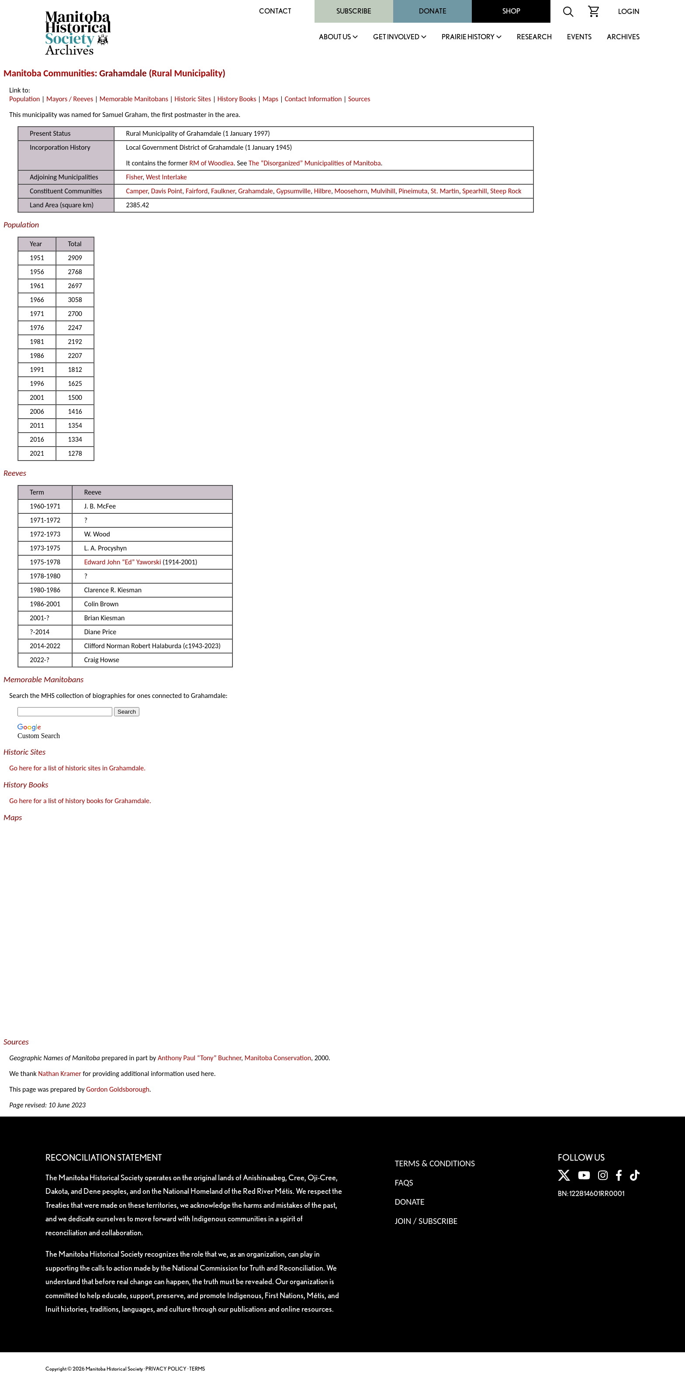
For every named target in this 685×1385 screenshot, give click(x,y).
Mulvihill (383, 191)
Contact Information (313, 99)
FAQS (404, 1182)
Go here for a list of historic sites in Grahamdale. (77, 768)
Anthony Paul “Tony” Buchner (199, 1058)
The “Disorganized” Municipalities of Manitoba (315, 163)
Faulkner (223, 191)
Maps (270, 99)
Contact (275, 11)
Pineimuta (412, 191)
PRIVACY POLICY (166, 1368)
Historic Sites (193, 99)
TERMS (197, 1368)
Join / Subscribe (426, 1221)
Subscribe (353, 11)
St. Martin (445, 191)
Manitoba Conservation (278, 1058)
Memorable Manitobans (134, 99)
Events (579, 37)
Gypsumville (293, 191)
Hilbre (322, 191)
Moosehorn (351, 191)
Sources (359, 99)
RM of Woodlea (211, 163)
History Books (237, 99)
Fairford (197, 191)
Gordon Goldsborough (117, 1089)
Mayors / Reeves (69, 99)
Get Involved (396, 37)
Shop (511, 11)
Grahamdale (255, 191)
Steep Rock (505, 191)
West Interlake (166, 177)
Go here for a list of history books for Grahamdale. (80, 801)
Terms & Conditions (435, 1163)
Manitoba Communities (49, 73)
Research (534, 37)
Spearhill (474, 191)
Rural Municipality (187, 73)
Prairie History (468, 37)
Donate (432, 11)
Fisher (134, 177)
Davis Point (167, 191)
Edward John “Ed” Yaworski (122, 562)
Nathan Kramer (59, 1073)
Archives (623, 37)
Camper (137, 191)
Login (629, 11)
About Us (335, 37)
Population (24, 99)
